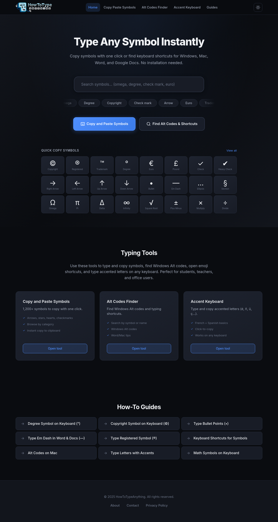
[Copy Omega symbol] (52, 204)
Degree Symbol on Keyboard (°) (54, 423)
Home (93, 7)
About (115, 505)
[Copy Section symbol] (225, 185)
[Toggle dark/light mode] (258, 7)
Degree (91, 103)
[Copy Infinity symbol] (126, 204)
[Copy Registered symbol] (77, 165)
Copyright (117, 103)
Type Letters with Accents (132, 453)
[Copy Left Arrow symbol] (77, 185)
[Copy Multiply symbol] (200, 204)
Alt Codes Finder (155, 7)
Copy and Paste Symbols (104, 124)
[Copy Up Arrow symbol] (102, 185)
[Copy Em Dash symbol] (176, 185)
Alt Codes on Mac (42, 453)
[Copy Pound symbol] (176, 165)
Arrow (171, 103)
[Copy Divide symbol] (225, 204)
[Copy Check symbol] (200, 165)
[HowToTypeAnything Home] (34, 7)
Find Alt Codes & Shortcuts (171, 124)
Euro (191, 103)
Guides (212, 7)
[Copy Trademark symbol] (102, 165)
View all (232, 150)
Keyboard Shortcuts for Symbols (220, 438)
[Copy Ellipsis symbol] (200, 185)
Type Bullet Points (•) (211, 423)
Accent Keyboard (187, 7)
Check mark (145, 103)
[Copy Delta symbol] (102, 204)
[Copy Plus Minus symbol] (176, 204)
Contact (133, 505)
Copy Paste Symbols (120, 7)
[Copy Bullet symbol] (151, 185)
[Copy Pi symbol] (77, 204)
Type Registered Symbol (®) (134, 438)
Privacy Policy (157, 505)
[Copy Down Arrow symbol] (126, 185)
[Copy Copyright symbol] (52, 165)
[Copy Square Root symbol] (151, 204)
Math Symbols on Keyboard (216, 453)
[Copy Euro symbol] (151, 165)
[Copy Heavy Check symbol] (225, 165)
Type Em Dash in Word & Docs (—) (56, 438)
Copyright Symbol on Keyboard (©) (140, 423)
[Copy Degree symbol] (126, 165)
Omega (68, 103)
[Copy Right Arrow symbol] (52, 185)
